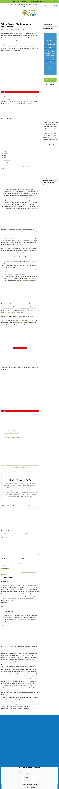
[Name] (10, 521)
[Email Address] (29, 743)
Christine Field (5, 544)
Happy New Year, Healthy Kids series (21, 309)
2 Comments (21, 29)
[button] (29, 752)
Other (30, 756)
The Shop (23, 6)
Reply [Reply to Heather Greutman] (4, 588)
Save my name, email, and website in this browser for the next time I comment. (18, 527)
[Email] (48, 6)
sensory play (4, 48)
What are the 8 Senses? (9, 419)
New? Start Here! (8, 4)
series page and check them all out (9, 315)
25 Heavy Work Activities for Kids (12, 425)
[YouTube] (57, 6)
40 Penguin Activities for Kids (10, 467)
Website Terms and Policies (29, 787)
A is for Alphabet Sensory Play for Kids (30, 468)
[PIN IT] (20, 92)
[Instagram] (52, 6)
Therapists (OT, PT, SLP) (30, 752)
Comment (4, 500)
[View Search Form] (45, 6)
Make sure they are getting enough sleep (13, 245)
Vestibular (6, 146)
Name (4, 521)
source (19, 233)
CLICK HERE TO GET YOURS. (40, 1)
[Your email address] (50, 77)
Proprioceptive (7, 148)
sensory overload (18, 305)
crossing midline (27, 269)
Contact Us (24, 4)
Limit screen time (8, 249)
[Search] (55, 24)
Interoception (7, 150)
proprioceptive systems (17, 271)
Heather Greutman (5, 29)
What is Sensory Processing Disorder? (13, 423)
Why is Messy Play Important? (11, 421)
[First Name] (29, 740)
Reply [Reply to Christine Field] (2, 569)
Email (23, 521)
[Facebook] (50, 6)
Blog (40, 4)
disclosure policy (15, 37)
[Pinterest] (54, 6)
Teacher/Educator (30, 754)
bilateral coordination (33, 267)
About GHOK (17, 4)
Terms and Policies (32, 4)
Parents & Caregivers (30, 750)
